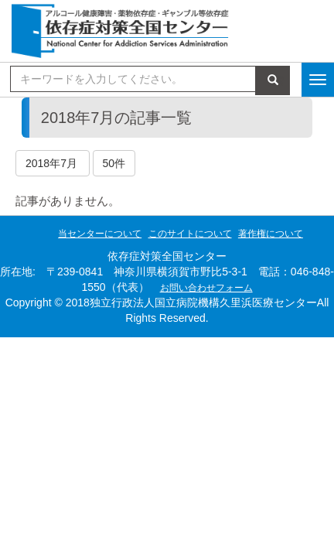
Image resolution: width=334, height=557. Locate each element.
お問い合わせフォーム (206, 287)
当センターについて (99, 233)
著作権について (270, 233)
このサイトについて (190, 233)
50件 (114, 163)
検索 (273, 80)
